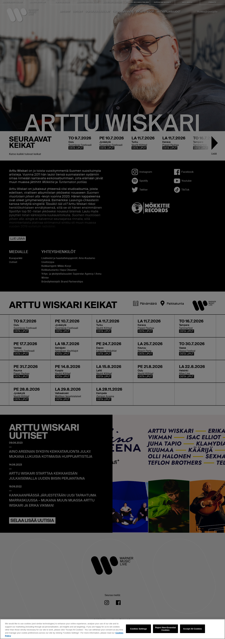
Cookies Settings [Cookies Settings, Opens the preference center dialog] (138, 631)
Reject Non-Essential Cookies (165, 631)
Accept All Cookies (192, 631)
